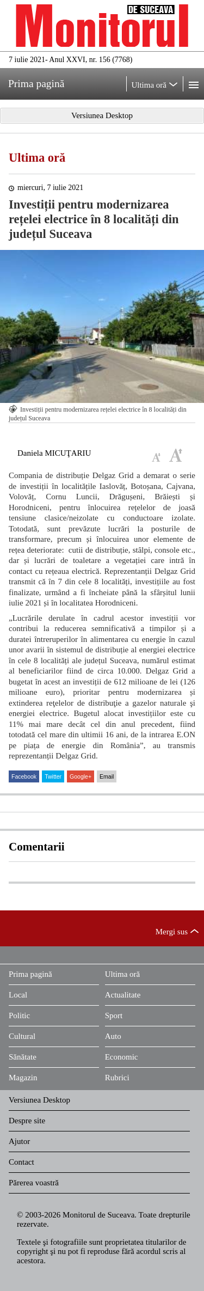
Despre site (27, 1120)
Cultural (22, 1036)
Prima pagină (30, 974)
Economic (121, 1057)
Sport (114, 1015)
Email (107, 776)
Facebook (23, 776)
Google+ (80, 776)
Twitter (53, 776)
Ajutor (19, 1141)
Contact (21, 1162)
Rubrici (117, 1077)
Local (18, 994)
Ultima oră (37, 157)
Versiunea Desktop (39, 1100)
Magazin (23, 1077)
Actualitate (123, 994)
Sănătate (22, 1057)
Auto (113, 1036)
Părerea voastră (34, 1182)
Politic (19, 1015)
